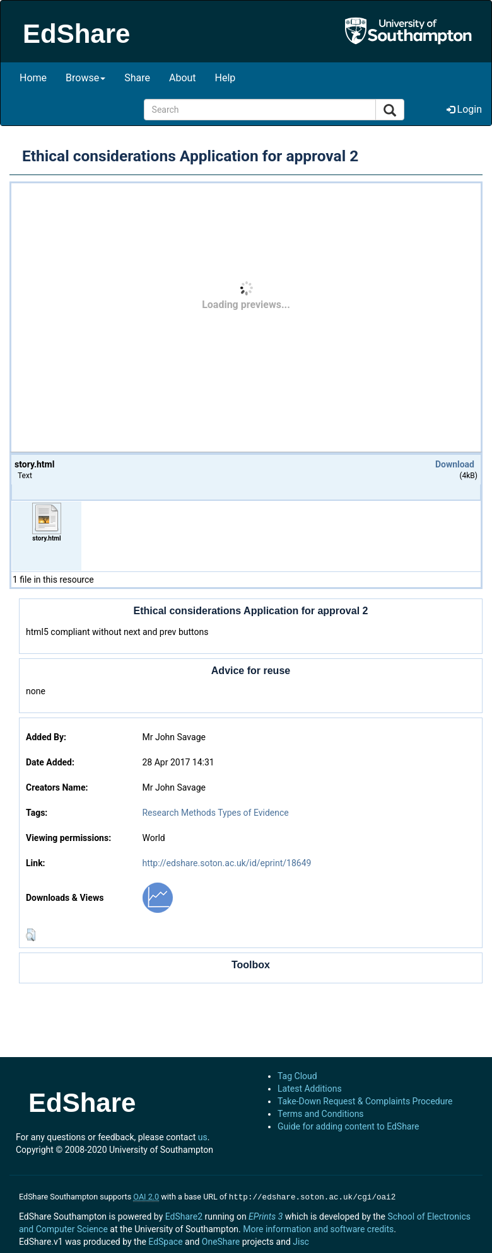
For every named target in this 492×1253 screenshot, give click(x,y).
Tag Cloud (297, 1076)
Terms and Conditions (321, 1114)
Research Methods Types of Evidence (215, 813)
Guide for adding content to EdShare (348, 1126)
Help (225, 78)
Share (137, 78)
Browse (85, 78)
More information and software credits (318, 1228)
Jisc (301, 1240)
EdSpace (165, 1240)
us (203, 1137)
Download (454, 464)
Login (464, 109)
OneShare (221, 1240)
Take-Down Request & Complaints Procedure (365, 1101)
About (182, 78)
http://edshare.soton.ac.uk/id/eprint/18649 (226, 863)
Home (33, 78)
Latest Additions (310, 1089)
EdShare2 (183, 1215)
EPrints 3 (266, 1215)
